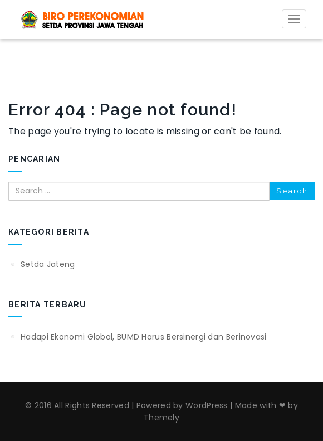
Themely (161, 417)
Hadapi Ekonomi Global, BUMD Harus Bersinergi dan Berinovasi (144, 336)
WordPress (206, 405)
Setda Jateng (48, 264)
